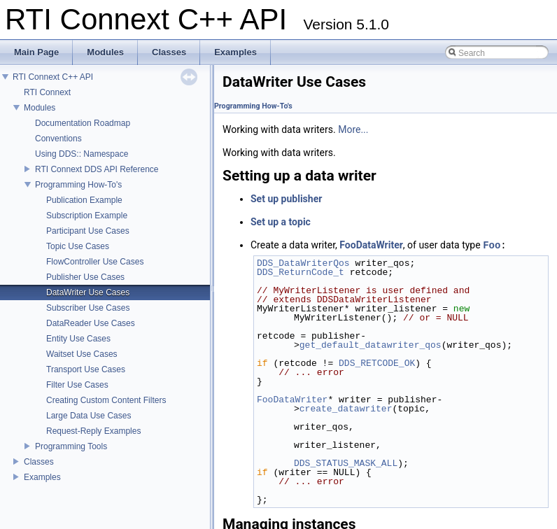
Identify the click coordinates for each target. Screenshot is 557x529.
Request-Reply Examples (93, 431)
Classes (39, 462)
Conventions (58, 138)
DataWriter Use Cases (87, 292)
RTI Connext (47, 92)
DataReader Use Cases (90, 323)
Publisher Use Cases (85, 277)
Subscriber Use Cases (87, 308)
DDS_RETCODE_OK (377, 363)
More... (353, 129)
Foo (491, 245)
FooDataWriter (371, 245)
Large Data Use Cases (88, 416)
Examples (42, 477)
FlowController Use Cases (94, 262)
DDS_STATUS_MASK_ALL (345, 463)
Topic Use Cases (77, 246)
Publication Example (84, 200)
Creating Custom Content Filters (106, 400)
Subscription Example (86, 215)
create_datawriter (346, 408)
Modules (39, 108)
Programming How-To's (78, 185)
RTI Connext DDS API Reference (97, 169)
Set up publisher (286, 198)
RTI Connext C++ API (53, 77)
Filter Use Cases (77, 385)
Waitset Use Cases (82, 354)
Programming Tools (71, 446)
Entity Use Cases (78, 339)
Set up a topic (281, 221)
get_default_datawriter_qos (370, 345)
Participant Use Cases (87, 231)
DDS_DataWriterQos (303, 263)
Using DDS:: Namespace (81, 154)
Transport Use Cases (85, 369)
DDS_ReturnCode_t (300, 272)
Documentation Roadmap (82, 123)
